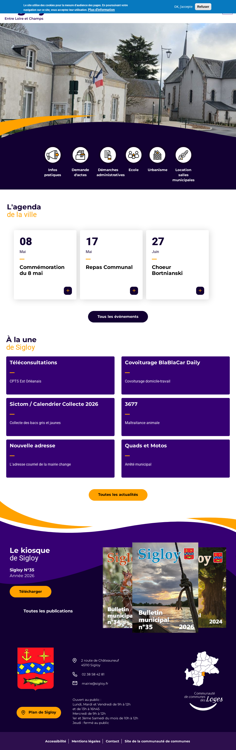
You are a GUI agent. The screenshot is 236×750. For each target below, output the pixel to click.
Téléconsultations (33, 362)
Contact (112, 741)
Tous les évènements (118, 316)
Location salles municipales (183, 175)
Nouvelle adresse (32, 445)
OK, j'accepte (183, 6)
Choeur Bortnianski (167, 270)
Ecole (134, 170)
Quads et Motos (146, 445)
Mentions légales (86, 741)
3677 (131, 404)
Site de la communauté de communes (157, 741)
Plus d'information (101, 9)
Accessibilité (55, 741)
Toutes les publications (48, 610)
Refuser (203, 6)
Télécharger (30, 591)
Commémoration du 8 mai (42, 270)
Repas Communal (109, 267)
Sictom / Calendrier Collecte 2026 (54, 404)
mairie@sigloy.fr (95, 683)
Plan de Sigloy (42, 712)
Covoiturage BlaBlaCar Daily (162, 362)
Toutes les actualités (118, 494)
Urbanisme (157, 170)
